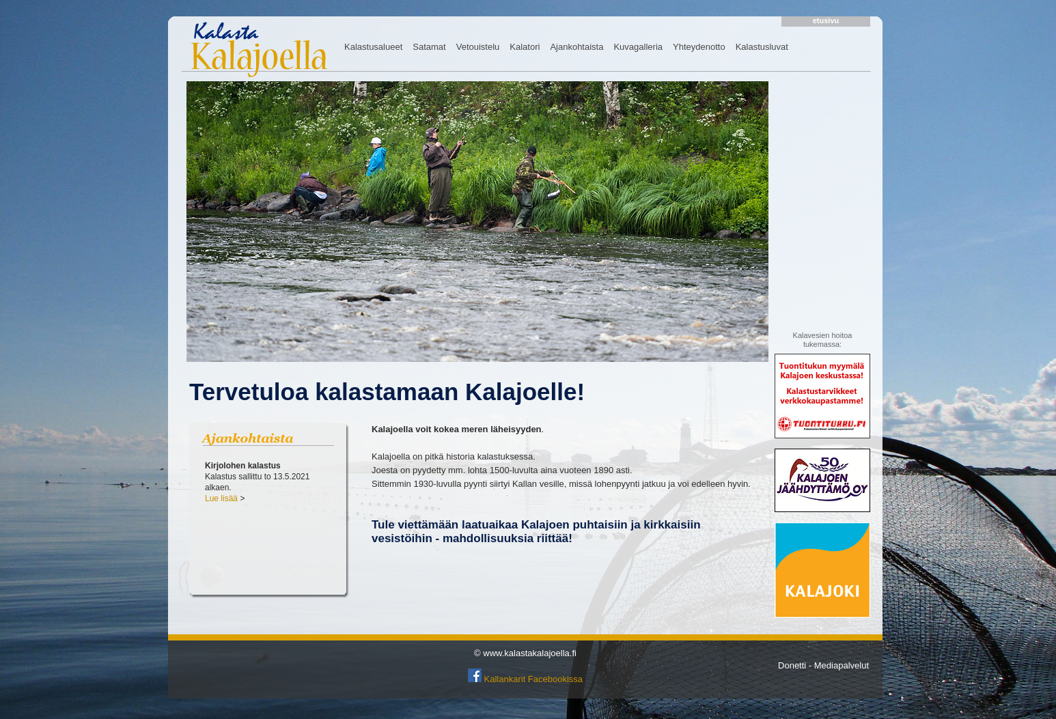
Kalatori (525, 47)
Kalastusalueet (373, 47)
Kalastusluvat (762, 47)
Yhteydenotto (699, 47)
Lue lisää (221, 498)
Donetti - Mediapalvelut (823, 665)
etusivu (826, 20)
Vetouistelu (478, 47)
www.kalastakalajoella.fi (529, 653)
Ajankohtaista (576, 47)
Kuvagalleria (638, 47)
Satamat (429, 47)
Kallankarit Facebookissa (533, 679)
